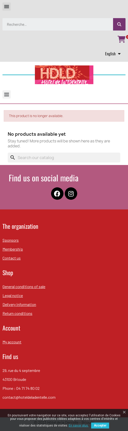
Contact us (11, 258)
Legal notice (12, 295)
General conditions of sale (23, 286)
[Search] (64, 158)
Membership (12, 249)
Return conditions (17, 313)
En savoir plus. (79, 425)
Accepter (100, 425)
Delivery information (19, 304)
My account (11, 341)
